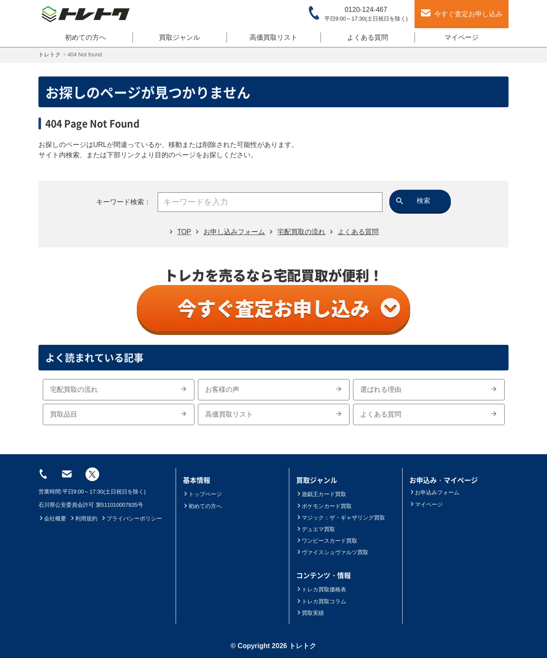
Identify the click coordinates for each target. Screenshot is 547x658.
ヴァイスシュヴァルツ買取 (332, 552)
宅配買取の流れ (118, 390)
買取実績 (310, 613)
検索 (423, 200)
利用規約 (83, 518)
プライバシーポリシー (131, 518)
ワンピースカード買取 (326, 541)
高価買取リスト (273, 37)
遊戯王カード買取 (321, 494)
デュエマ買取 (315, 529)
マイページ (461, 37)
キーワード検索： (123, 202)
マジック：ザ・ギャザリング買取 (340, 517)
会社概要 (52, 518)
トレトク (302, 645)
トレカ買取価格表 (321, 589)
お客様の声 (273, 390)
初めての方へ (85, 37)
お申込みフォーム (434, 492)
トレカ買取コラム (321, 601)
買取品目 (118, 414)
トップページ (202, 494)
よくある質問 (367, 37)
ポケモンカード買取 (324, 506)
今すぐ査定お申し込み (288, 308)
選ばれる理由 (428, 390)
